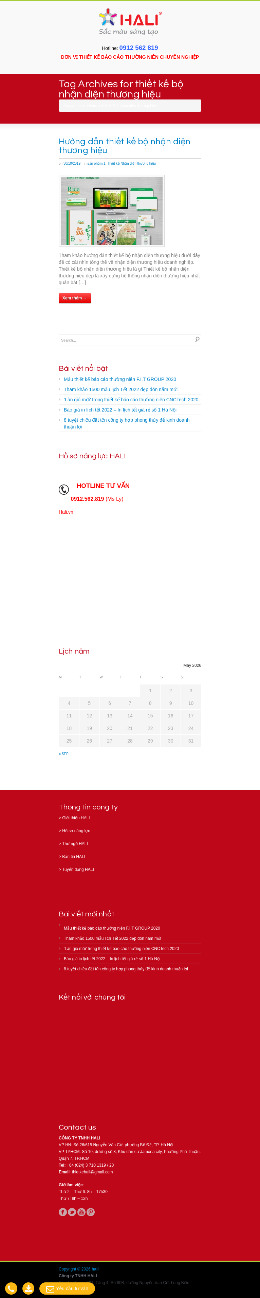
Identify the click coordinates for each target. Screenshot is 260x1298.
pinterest (91, 1212)
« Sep (64, 754)
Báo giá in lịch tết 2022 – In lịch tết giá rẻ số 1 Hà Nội (120, 410)
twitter (72, 1212)
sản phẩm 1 (97, 163)
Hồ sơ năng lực (76, 830)
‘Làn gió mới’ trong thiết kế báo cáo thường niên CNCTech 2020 (131, 399)
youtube (81, 1212)
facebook (63, 1212)
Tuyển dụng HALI (78, 869)
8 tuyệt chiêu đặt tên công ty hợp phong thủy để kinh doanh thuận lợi (126, 423)
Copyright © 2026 (75, 1269)
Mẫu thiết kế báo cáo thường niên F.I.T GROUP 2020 (120, 379)
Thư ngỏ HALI (75, 843)
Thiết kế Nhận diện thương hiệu (131, 163)
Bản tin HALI (73, 856)
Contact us (77, 1127)
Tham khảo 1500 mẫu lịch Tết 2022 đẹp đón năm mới (121, 389)
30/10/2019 (71, 163)
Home (92, 106)
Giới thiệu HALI (76, 818)
